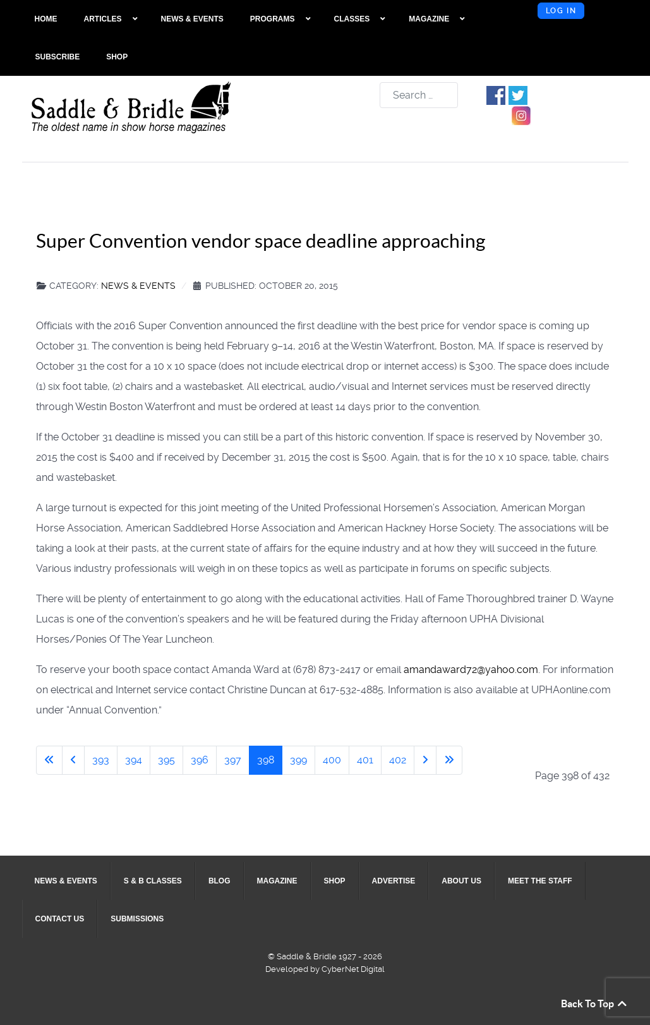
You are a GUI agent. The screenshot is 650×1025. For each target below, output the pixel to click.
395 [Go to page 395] (166, 760)
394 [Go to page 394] (133, 760)
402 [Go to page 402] (397, 760)
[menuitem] (46, 19)
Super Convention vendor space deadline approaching (260, 241)
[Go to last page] (449, 760)
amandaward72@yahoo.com (471, 670)
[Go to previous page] (73, 760)
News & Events (138, 286)
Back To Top (595, 1003)
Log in (561, 10)
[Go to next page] (425, 760)
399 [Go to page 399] (298, 760)
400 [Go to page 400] (332, 760)
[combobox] (419, 95)
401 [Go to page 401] (365, 760)
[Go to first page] (49, 760)
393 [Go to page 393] (100, 760)
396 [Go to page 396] (199, 760)
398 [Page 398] (265, 760)
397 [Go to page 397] (232, 760)
